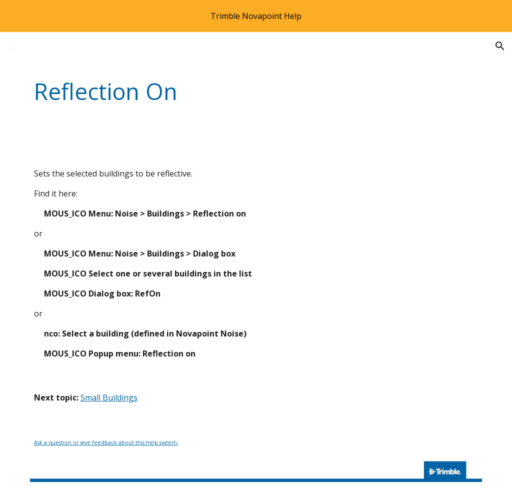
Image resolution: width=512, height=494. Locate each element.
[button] (12, 46)
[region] (256, 16)
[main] (217, 92)
